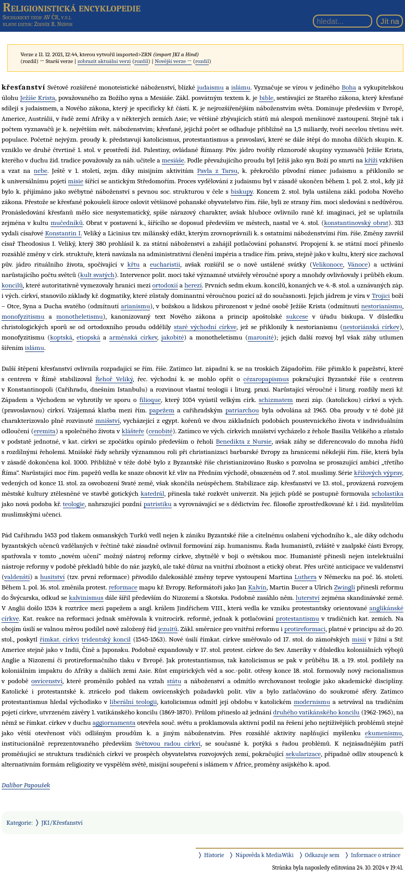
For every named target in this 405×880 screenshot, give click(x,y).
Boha (348, 87)
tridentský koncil (106, 639)
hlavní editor (17, 24)
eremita (45, 431)
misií (359, 639)
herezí (193, 285)
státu (174, 681)
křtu (134, 264)
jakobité (172, 337)
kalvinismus (86, 597)
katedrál (152, 493)
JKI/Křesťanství (62, 822)
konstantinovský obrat (356, 223)
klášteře (133, 431)
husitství (52, 577)
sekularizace (303, 754)
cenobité (160, 431)
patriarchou (242, 410)
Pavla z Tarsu (217, 170)
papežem (161, 410)
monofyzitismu (23, 316)
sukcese (297, 316)
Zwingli (344, 587)
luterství (308, 597)
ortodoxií (165, 285)
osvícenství (46, 681)
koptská (61, 337)
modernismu (312, 702)
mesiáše (173, 160)
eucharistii (165, 264)
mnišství (107, 420)
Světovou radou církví (167, 743)
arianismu (135, 306)
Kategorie (18, 822)
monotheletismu (79, 316)
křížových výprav (378, 472)
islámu (240, 87)
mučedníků (66, 223)
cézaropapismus (266, 379)
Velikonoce (327, 264)
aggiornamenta (114, 722)
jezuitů (168, 629)
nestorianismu (381, 306)
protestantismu (297, 618)
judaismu (210, 87)
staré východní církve (205, 327)
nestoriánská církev (371, 327)
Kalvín (257, 587)
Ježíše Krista (37, 98)
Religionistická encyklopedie (72, 7)
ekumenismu (383, 733)
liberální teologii (133, 702)
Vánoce (358, 264)
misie (75, 181)
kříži (370, 160)
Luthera (305, 577)
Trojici (381, 295)
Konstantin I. (63, 233)
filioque (150, 400)
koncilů (12, 285)
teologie (74, 504)
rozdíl (141, 61)
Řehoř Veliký (114, 379)
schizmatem (276, 400)
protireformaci (304, 629)
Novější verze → (173, 61)
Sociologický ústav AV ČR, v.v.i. (37, 17)
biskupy (241, 191)
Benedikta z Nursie (244, 441)
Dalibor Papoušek (26, 785)
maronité (261, 337)
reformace (123, 587)
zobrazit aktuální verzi (104, 61)
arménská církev (133, 337)
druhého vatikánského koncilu (316, 712)
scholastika (387, 493)
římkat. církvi (59, 639)
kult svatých (97, 275)
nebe (40, 170)
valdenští (17, 577)
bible (266, 98)
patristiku (158, 504)
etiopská (88, 337)
